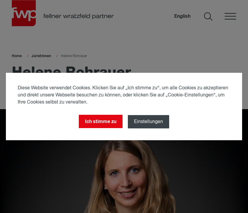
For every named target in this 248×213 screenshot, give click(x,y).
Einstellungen (148, 122)
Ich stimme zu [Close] (100, 121)
